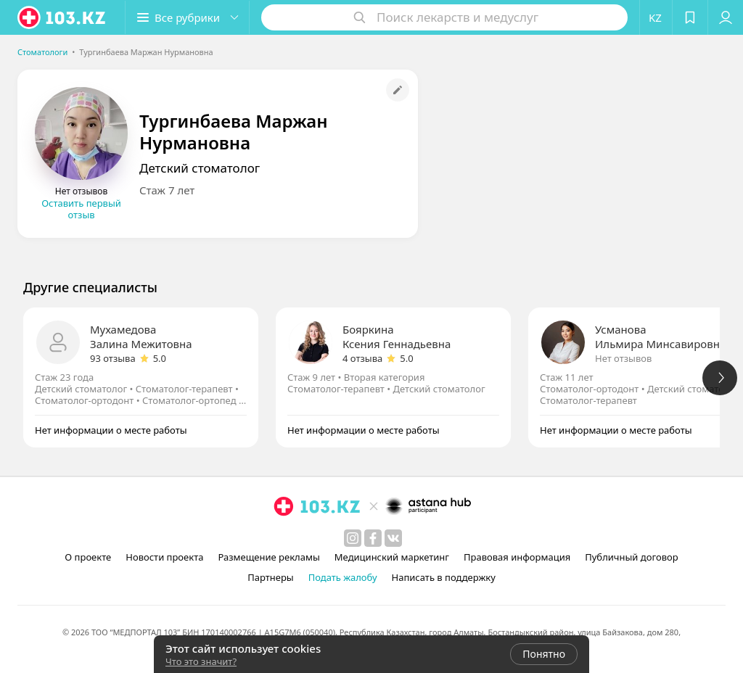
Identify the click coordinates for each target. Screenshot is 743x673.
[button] (187, 17)
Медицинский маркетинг (391, 556)
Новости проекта (164, 556)
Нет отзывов (623, 358)
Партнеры (270, 577)
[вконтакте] (393, 538)
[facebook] (373, 538)
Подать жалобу (342, 577)
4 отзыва (362, 358)
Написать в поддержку (444, 577)
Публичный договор (631, 556)
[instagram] (352, 538)
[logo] (62, 17)
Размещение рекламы (268, 556)
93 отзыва (113, 358)
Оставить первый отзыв (81, 208)
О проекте (88, 556)
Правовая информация (517, 556)
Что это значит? (201, 661)
